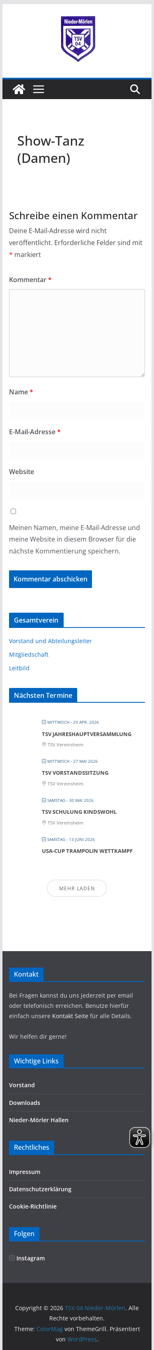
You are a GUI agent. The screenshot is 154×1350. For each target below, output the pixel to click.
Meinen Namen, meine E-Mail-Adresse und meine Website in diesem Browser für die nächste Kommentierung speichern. (74, 539)
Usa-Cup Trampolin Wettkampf (87, 850)
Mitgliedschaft (28, 654)
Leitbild (19, 668)
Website (21, 471)
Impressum (24, 1172)
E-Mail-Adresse (35, 431)
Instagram (27, 1258)
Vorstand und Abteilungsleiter (50, 641)
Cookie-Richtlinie (33, 1206)
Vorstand (22, 1085)
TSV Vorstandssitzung (75, 772)
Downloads (24, 1103)
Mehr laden (77, 888)
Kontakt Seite (71, 1016)
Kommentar (30, 279)
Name (21, 391)
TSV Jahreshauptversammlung (86, 734)
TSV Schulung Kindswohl (79, 811)
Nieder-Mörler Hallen (39, 1120)
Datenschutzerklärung (40, 1189)
